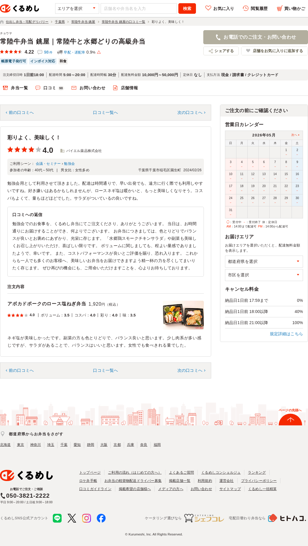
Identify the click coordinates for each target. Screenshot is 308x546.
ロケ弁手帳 (88, 481)
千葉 (63, 445)
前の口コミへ (21, 112)
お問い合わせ (92, 87)
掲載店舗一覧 (179, 481)
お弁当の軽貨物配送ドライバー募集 (133, 481)
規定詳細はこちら (286, 333)
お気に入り (223, 8)
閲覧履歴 (259, 8)
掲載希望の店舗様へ (135, 489)
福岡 (157, 445)
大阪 (103, 445)
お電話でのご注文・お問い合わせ (260, 37)
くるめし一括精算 (262, 489)
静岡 (90, 445)
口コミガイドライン (95, 489)
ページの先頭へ (290, 410)
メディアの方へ (170, 489)
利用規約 (205, 481)
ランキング (257, 472)
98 (48, 52)
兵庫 (130, 445)
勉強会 (69, 164)
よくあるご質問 (181, 472)
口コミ (54, 88)
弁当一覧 (19, 87)
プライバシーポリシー (259, 481)
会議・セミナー (48, 164)
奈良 (143, 445)
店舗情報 (129, 87)
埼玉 (50, 445)
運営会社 (226, 481)
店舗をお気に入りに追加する (278, 51)
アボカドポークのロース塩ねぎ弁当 (46, 303)
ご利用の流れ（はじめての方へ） (135, 472)
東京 (20, 445)
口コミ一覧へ (105, 112)
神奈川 (35, 445)
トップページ (90, 472)
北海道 (5, 445)
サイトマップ (230, 489)
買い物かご (294, 8)
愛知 (77, 445)
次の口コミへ (189, 112)
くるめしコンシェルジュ (221, 472)
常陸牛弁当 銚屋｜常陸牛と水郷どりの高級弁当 (72, 41)
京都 (117, 445)
